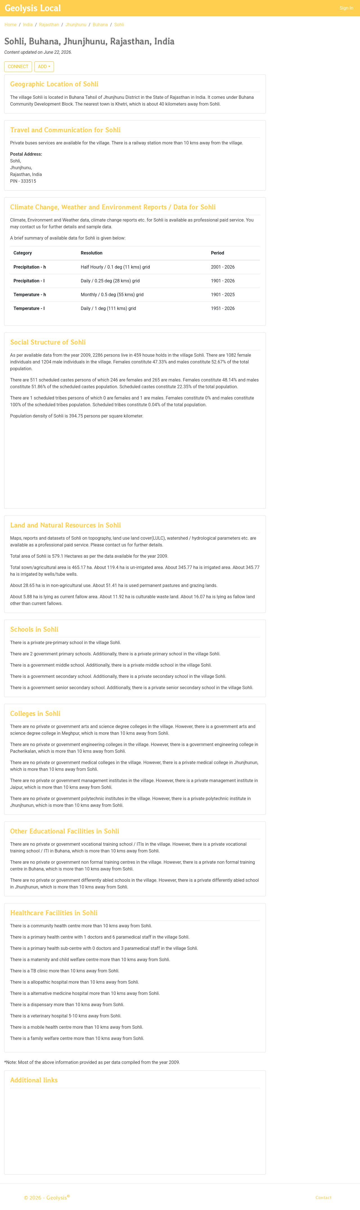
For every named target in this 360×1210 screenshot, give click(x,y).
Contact (324, 1197)
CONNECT (18, 66)
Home (10, 24)
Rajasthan (49, 24)
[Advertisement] (135, 463)
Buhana (100, 24)
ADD (42, 66)
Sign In (346, 8)
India (28, 24)
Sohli (119, 24)
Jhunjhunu (76, 24)
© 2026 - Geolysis (47, 1197)
